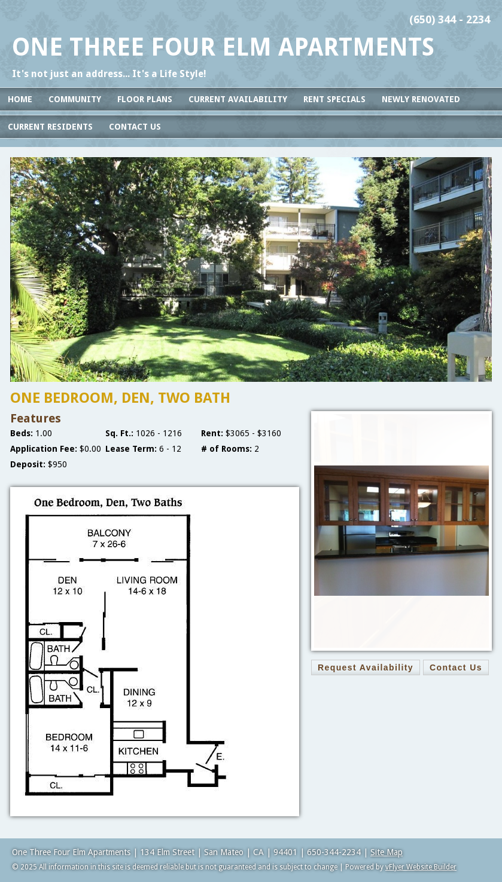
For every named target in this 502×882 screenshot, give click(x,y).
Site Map (386, 852)
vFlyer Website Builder (421, 867)
